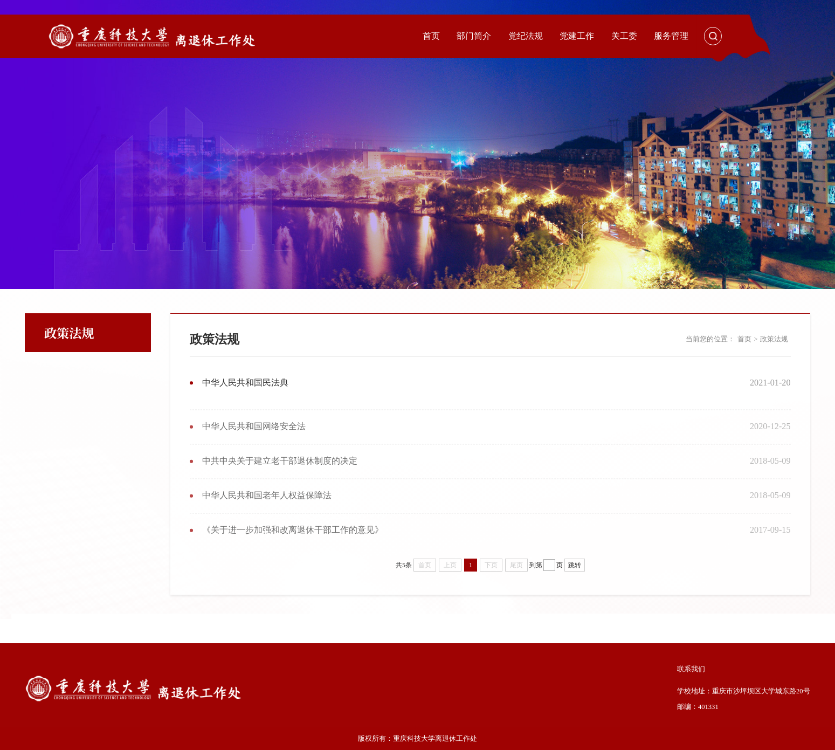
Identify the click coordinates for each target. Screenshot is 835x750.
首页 (431, 36)
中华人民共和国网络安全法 (254, 434)
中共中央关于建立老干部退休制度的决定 (279, 468)
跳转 (574, 565)
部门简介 (474, 36)
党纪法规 (525, 36)
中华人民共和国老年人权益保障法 (267, 503)
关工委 (624, 36)
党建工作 (577, 36)
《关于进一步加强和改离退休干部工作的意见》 (292, 537)
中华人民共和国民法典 (245, 383)
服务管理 (671, 36)
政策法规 (774, 339)
